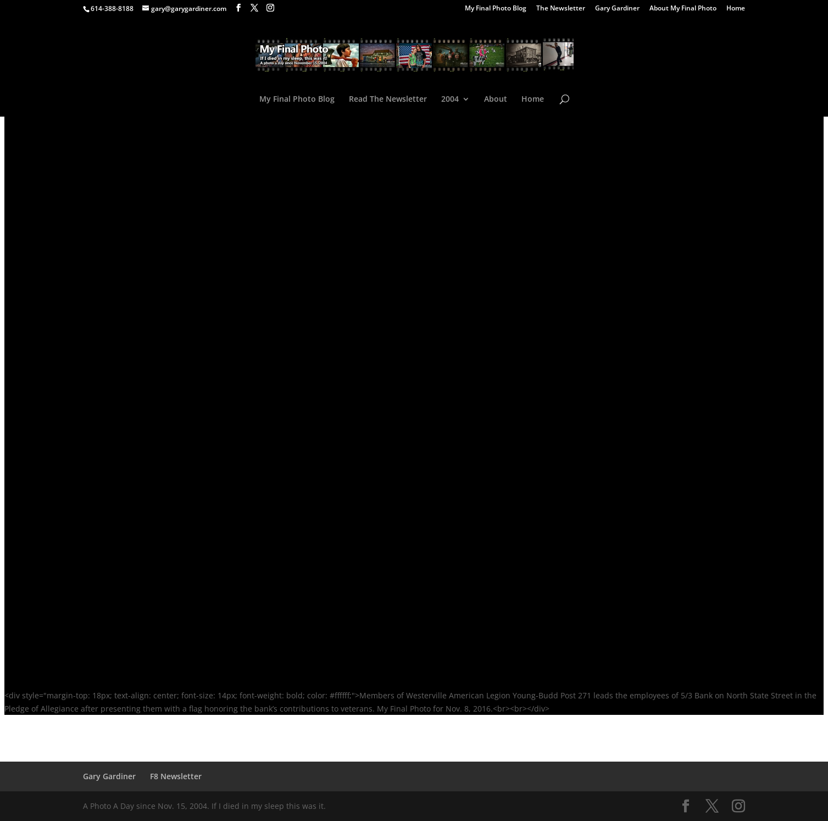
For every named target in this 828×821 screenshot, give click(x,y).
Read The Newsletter (388, 99)
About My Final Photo (682, 9)
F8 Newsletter (176, 776)
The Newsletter (560, 9)
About (495, 99)
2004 (450, 99)
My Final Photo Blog (495, 9)
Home (735, 9)
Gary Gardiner (617, 9)
